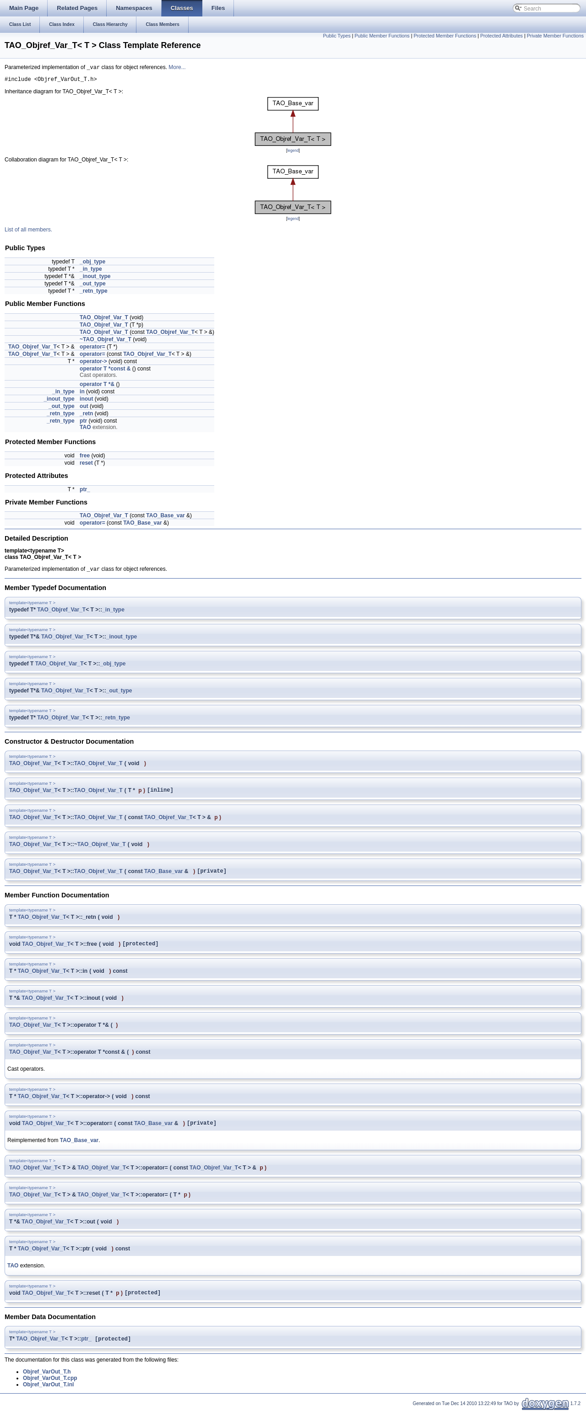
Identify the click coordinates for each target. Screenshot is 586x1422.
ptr (83, 423)
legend (292, 152)
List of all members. (28, 232)
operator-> (93, 363)
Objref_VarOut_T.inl (48, 1395)
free (85, 458)
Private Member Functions (555, 35)
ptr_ (85, 491)
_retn (86, 416)
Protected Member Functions (444, 35)
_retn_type (94, 293)
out (84, 408)
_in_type (91, 271)
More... (176, 68)
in (82, 394)
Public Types (337, 35)
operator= (92, 349)
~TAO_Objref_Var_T (105, 341)
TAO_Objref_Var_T (104, 320)
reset (86, 465)
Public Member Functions (381, 35)
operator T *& (97, 386)
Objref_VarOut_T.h (47, 1382)
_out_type (93, 286)
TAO (85, 429)
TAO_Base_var (165, 518)
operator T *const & (105, 371)
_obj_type (92, 264)
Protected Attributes (501, 35)
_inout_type (95, 278)
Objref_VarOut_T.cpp (50, 1389)
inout (86, 401)
